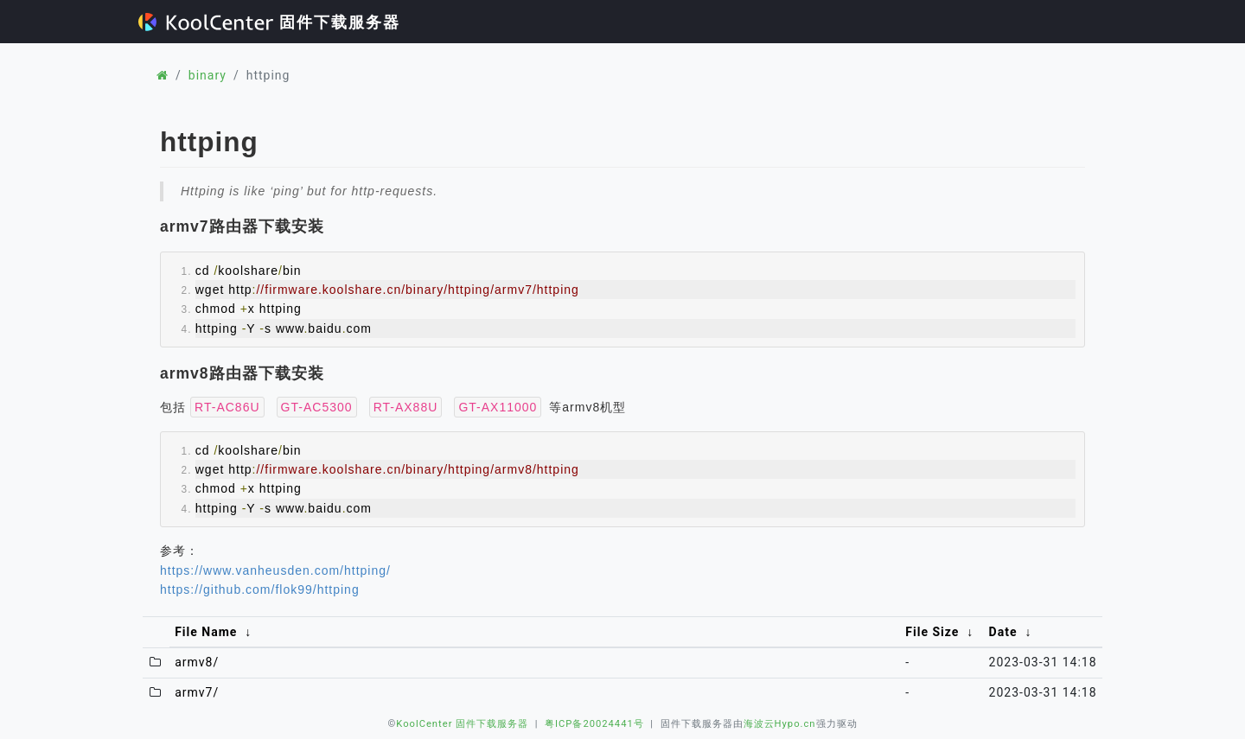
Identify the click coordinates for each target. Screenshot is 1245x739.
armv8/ (197, 662)
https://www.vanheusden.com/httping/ (275, 570)
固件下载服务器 (269, 22)
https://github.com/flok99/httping (260, 589)
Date (1003, 632)
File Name (206, 632)
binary (207, 75)
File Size (932, 632)
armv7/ (197, 692)
